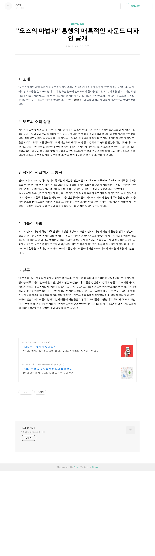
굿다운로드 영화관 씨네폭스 (39, 431)
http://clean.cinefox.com (33, 427)
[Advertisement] (77, 86)
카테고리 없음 (77, 24)
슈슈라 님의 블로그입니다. (33, 516)
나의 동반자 (28, 512)
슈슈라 (19, 4)
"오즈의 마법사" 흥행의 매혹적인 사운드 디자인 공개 (77, 34)
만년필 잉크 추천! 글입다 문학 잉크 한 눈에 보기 (48, 458)
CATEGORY (140, 6)
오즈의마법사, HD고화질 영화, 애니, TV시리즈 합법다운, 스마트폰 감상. (60, 436)
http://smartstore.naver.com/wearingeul (40, 449)
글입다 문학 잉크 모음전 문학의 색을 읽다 (47, 453)
